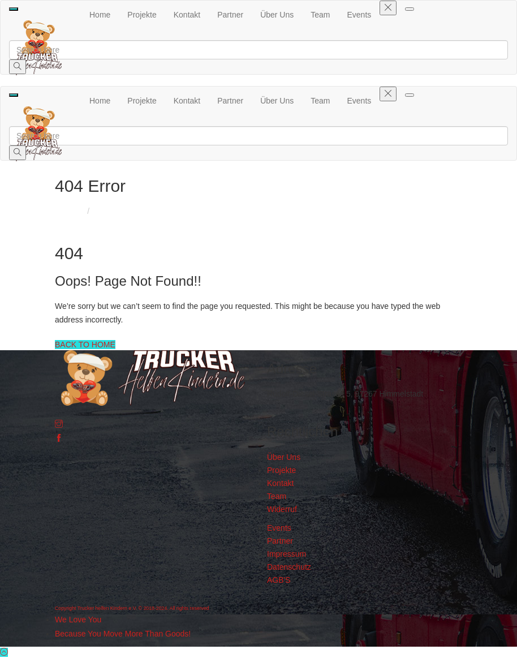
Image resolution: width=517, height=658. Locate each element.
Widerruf (282, 509)
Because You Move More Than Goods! (123, 633)
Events (359, 14)
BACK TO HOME (85, 344)
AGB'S (279, 579)
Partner (230, 14)
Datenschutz (289, 566)
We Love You (78, 619)
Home (99, 14)
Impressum (286, 553)
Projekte (141, 14)
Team (320, 14)
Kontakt (187, 14)
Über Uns (277, 14)
